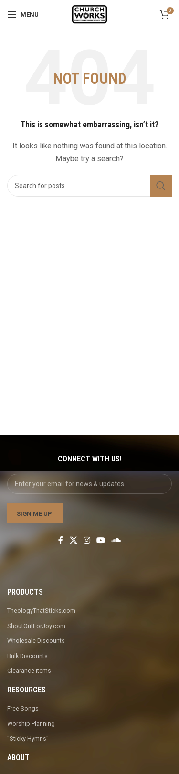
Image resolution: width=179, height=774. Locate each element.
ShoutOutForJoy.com (36, 625)
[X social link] (73, 540)
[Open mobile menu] (22, 14)
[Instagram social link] (86, 540)
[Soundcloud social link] (116, 540)
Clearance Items (29, 670)
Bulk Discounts (27, 655)
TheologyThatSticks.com (41, 610)
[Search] (89, 186)
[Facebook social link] (60, 540)
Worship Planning (31, 723)
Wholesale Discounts (36, 640)
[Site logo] (89, 14)
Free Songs (23, 708)
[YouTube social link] (101, 540)
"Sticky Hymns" (28, 738)
